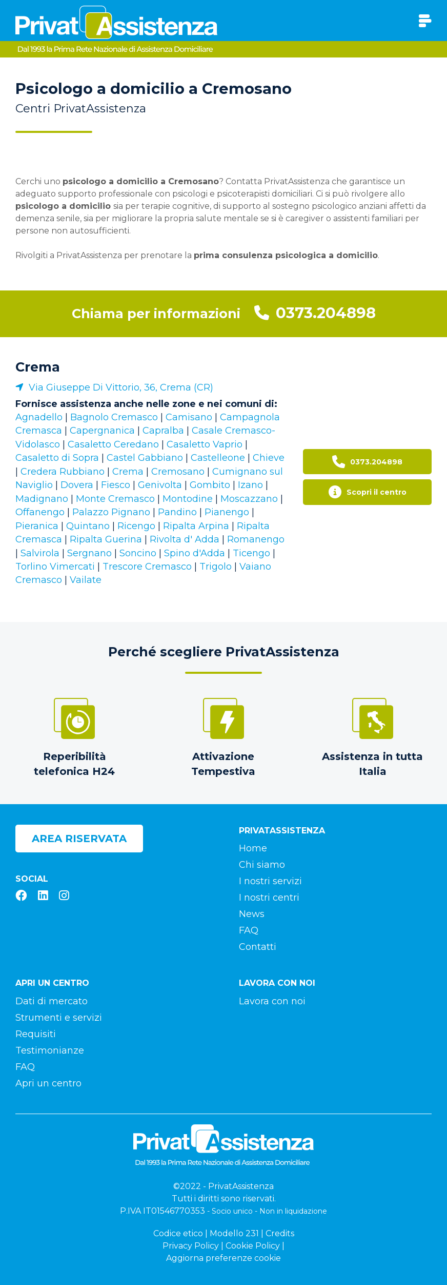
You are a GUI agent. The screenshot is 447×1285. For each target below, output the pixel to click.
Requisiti (35, 1034)
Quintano (88, 526)
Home (253, 848)
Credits (280, 1233)
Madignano (41, 498)
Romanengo (256, 539)
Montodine (187, 498)
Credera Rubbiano (63, 471)
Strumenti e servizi (58, 1017)
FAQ (248, 930)
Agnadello (39, 417)
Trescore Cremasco (147, 566)
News (252, 914)
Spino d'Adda (194, 553)
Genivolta (160, 485)
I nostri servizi (270, 881)
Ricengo (136, 526)
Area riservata (79, 838)
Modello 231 (234, 1233)
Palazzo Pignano (111, 512)
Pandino (177, 512)
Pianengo (227, 512)
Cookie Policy (253, 1246)
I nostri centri (269, 897)
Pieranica (36, 526)
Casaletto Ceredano (113, 444)
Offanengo (40, 512)
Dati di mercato (51, 1001)
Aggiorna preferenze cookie (223, 1258)
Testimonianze (49, 1050)
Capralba (163, 430)
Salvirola (40, 553)
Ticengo (251, 553)
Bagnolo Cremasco (114, 417)
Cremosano (178, 471)
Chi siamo (262, 864)
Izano (250, 485)
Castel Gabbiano (145, 457)
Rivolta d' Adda (184, 539)
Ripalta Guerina (106, 539)
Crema (37, 367)
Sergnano (89, 553)
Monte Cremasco (115, 498)
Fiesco (115, 485)
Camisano (189, 417)
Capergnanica (102, 430)
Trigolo (215, 566)
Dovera (76, 485)
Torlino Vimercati (55, 566)
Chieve (269, 457)
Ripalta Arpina (196, 526)
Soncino (137, 553)
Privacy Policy (190, 1246)
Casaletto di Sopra (57, 457)
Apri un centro (48, 1083)
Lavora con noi (272, 1001)
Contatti (257, 946)
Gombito (210, 485)
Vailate (85, 580)
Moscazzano (249, 498)
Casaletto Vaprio (204, 444)
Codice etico (178, 1233)
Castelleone (218, 457)
